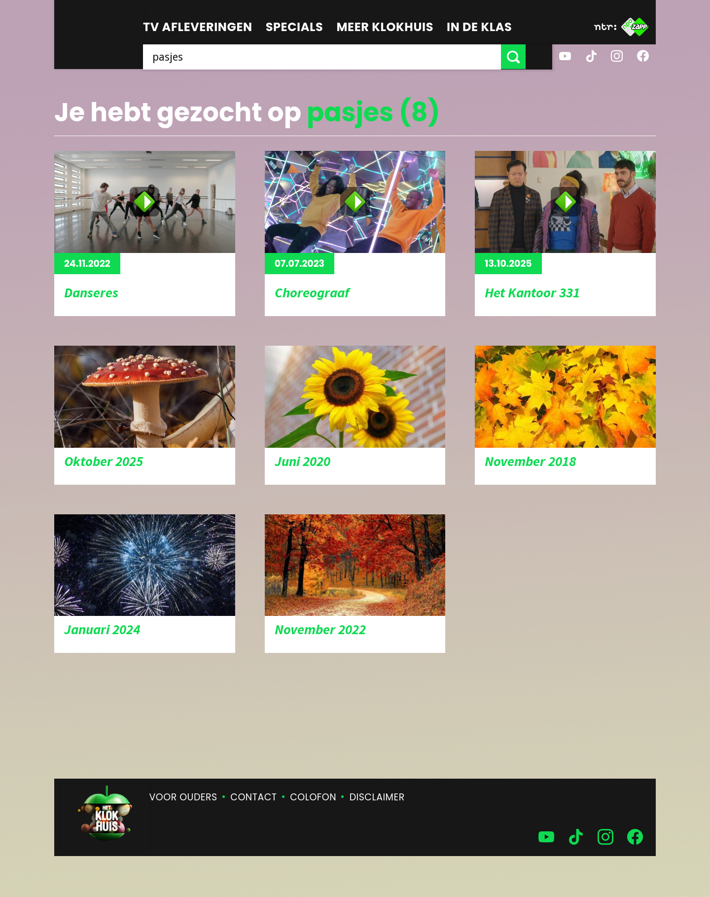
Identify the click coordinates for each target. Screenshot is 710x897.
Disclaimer (377, 797)
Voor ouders (183, 797)
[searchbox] (335, 56)
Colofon (313, 797)
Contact (253, 797)
